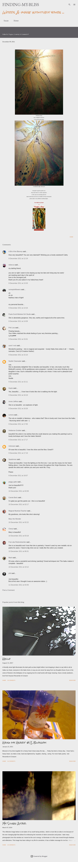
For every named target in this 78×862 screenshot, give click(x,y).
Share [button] (71, 236)
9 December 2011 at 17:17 (18, 440)
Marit (10, 557)
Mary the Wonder (15, 519)
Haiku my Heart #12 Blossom (24, 742)
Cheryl (11, 529)
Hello (6, 659)
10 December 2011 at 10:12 (19, 567)
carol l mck (12, 345)
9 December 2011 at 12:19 (18, 258)
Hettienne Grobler (15, 430)
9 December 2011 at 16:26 (18, 408)
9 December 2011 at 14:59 (18, 321)
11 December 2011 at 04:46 (19, 585)
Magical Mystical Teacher (18, 511)
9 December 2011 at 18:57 (18, 475)
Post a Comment (8, 590)
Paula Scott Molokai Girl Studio (20, 314)
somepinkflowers (15, 289)
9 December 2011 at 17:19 (18, 453)
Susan (4, 21)
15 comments (11, 845)
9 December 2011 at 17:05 (18, 424)
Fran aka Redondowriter (17, 542)
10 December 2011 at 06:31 (19, 551)
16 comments (11, 761)
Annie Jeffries (13, 401)
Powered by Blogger (39, 856)
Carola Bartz (13, 497)
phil (10, 573)
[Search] (69, 3)
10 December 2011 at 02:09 (19, 491)
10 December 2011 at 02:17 (19, 504)
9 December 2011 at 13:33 (18, 283)
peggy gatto (13, 482)
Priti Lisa (12, 328)
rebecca (11, 265)
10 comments (11, 680)
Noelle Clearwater (15, 361)
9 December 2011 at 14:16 (18, 308)
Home (14, 21)
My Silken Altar (14, 823)
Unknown (12, 446)
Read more (72, 680)
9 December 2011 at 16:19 (18, 395)
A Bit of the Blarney (15, 251)
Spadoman (12, 459)
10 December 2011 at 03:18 (19, 536)
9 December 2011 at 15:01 (18, 339)
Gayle (11, 388)
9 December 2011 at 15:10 (18, 355)
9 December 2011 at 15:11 (18, 382)
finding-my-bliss (20, 4)
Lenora (11, 415)
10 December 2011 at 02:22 (19, 522)
